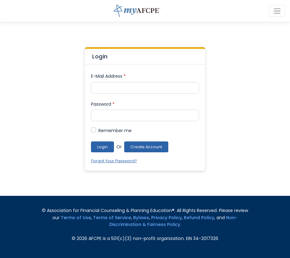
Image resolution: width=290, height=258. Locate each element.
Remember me (115, 130)
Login (102, 147)
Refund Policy (199, 217)
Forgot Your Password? (114, 161)
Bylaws (141, 217)
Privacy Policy (166, 217)
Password (103, 104)
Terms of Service (112, 217)
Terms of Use (76, 217)
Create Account (146, 147)
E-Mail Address (108, 76)
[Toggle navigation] (277, 11)
